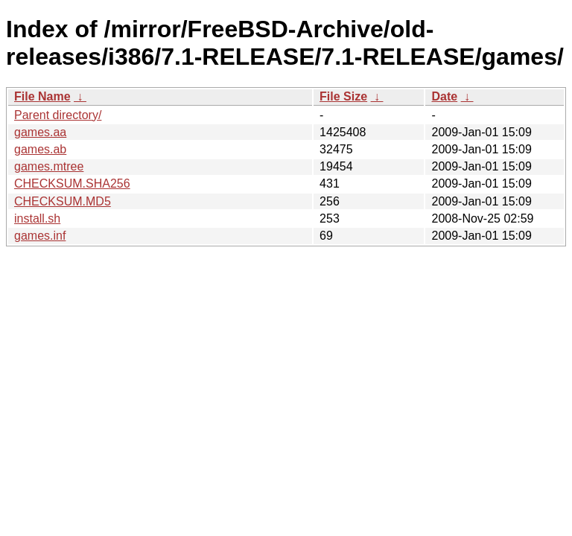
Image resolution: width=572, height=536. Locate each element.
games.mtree (48, 166)
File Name (42, 96)
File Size (343, 96)
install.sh (37, 218)
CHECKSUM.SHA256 (72, 183)
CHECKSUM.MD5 (62, 201)
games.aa (40, 132)
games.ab (40, 149)
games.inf (40, 235)
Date (444, 96)
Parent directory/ (57, 115)
